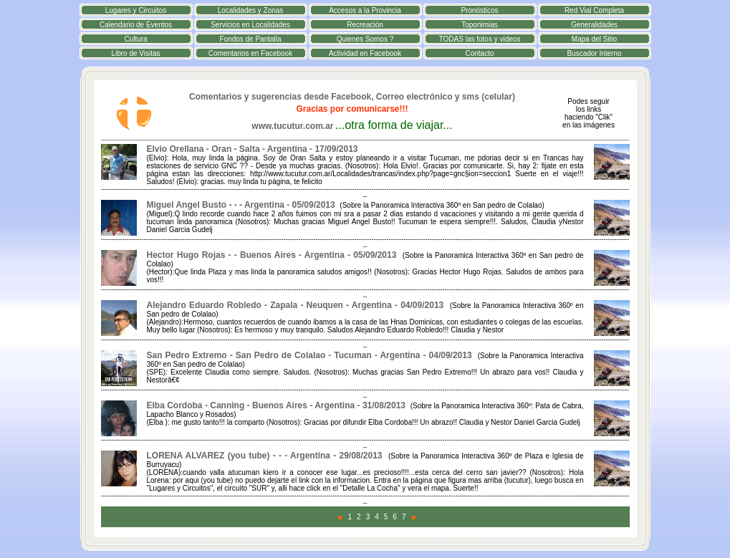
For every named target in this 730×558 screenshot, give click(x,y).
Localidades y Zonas (251, 10)
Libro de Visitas (135, 53)
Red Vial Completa (594, 10)
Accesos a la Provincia (365, 10)
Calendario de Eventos (136, 25)
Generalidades (594, 25)
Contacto (479, 53)
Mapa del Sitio (594, 39)
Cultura (135, 39)
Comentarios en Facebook (250, 53)
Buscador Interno (594, 53)
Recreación (365, 25)
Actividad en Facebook (365, 53)
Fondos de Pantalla (250, 39)
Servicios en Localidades (250, 25)
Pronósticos (479, 10)
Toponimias (479, 25)
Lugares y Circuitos (136, 10)
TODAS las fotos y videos (480, 39)
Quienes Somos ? (365, 39)
